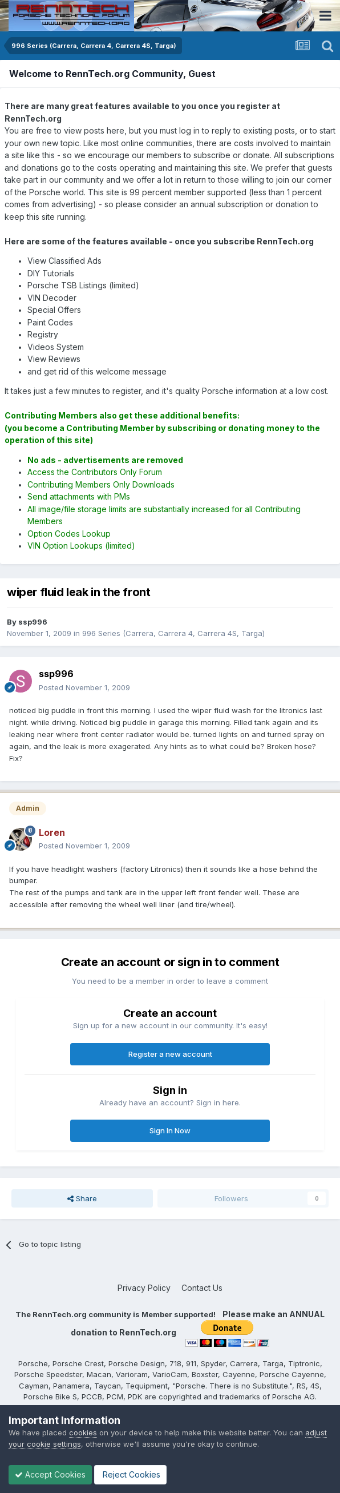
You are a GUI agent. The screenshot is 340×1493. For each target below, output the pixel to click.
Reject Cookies (130, 1474)
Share (82, 1198)
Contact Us (201, 1288)
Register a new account (170, 1054)
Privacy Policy (144, 1288)
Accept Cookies (50, 1474)
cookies (83, 1432)
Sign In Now (170, 1130)
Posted (84, 687)
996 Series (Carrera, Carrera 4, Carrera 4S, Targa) (173, 633)
